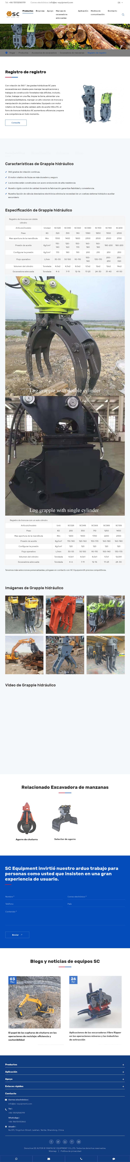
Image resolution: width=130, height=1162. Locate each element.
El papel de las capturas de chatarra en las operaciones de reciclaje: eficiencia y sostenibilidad (32, 1035)
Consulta (16, 122)
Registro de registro (97, 53)
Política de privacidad (71, 1151)
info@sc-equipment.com (61, 2)
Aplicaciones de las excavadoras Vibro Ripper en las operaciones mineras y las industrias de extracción (95, 1034)
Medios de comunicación (98, 13)
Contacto (112, 11)
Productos (27, 11)
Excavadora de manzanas (72, 53)
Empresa (40, 11)
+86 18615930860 (17, 1121)
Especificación (40, 152)
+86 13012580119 (17, 2)
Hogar (12, 53)
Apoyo (50, 11)
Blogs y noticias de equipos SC (65, 962)
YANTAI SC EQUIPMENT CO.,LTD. (61, 1148)
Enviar (19, 935)
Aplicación (83, 11)
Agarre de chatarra (27, 837)
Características (15, 152)
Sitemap (53, 1151)
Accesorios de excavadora (44, 53)
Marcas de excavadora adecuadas (61, 14)
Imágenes (62, 152)
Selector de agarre (65, 837)
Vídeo (79, 152)
